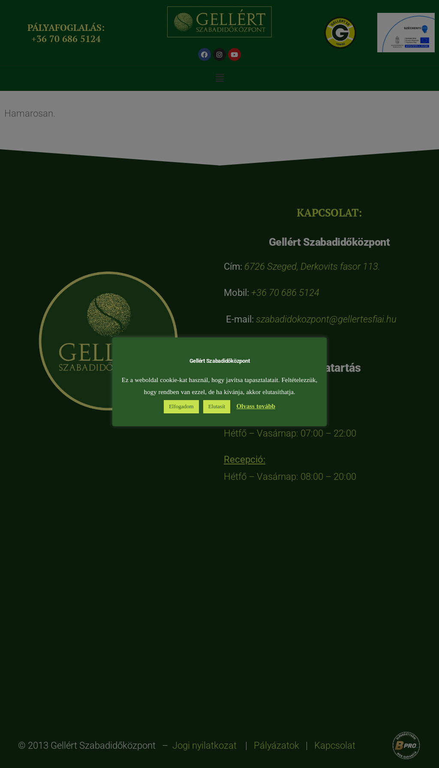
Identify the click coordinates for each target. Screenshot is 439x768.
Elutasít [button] (217, 406)
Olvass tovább (255, 406)
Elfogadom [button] (181, 406)
